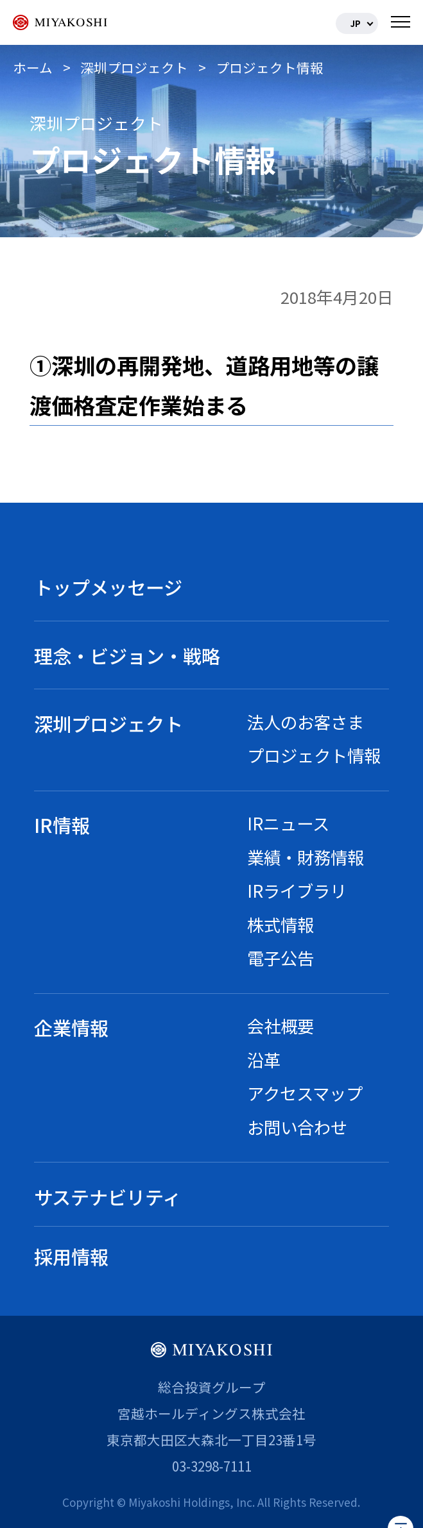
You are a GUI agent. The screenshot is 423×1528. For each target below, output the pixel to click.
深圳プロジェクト (108, 723)
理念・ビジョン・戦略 (127, 655)
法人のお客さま (305, 721)
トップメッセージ (108, 586)
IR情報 (62, 824)
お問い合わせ (297, 1126)
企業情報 (71, 1027)
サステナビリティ (107, 1196)
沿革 (264, 1059)
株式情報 (280, 924)
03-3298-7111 (212, 1465)
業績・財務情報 (305, 856)
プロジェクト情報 (314, 755)
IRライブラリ (297, 890)
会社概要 (280, 1025)
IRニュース (288, 822)
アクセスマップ (305, 1092)
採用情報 (71, 1256)
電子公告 (280, 957)
